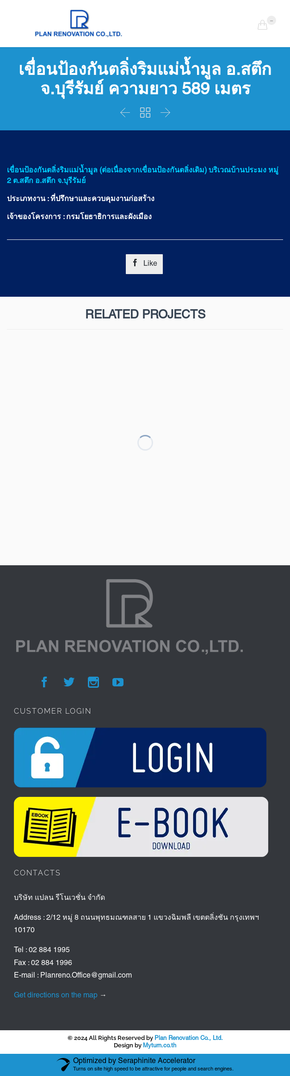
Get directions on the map (56, 995)
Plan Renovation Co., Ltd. (188, 1038)
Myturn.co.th (159, 1046)
